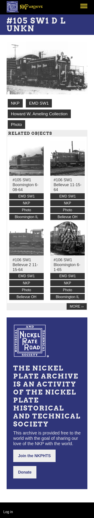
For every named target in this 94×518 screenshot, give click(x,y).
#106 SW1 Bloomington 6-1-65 (67, 265)
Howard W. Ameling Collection (39, 114)
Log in (8, 512)
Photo (16, 124)
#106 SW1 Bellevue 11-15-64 (67, 185)
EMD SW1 (39, 103)
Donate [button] (25, 472)
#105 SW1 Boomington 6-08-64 (25, 185)
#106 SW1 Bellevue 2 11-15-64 (25, 265)
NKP (15, 103)
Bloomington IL (26, 217)
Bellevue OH (67, 217)
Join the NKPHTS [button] (34, 456)
